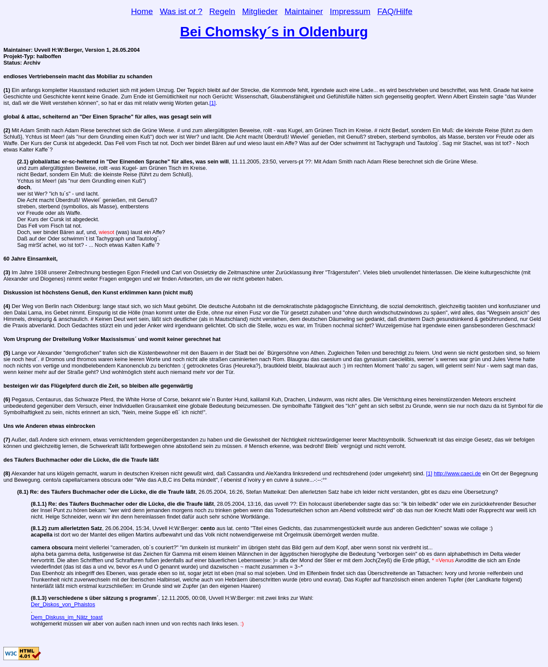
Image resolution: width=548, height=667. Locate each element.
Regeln (222, 11)
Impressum (350, 11)
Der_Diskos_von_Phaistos (63, 604)
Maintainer (304, 11)
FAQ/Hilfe (394, 11)
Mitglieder (260, 11)
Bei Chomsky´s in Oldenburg (274, 31)
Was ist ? (181, 11)
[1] (212, 103)
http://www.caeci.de (457, 473)
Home (142, 11)
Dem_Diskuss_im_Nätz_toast (67, 617)
